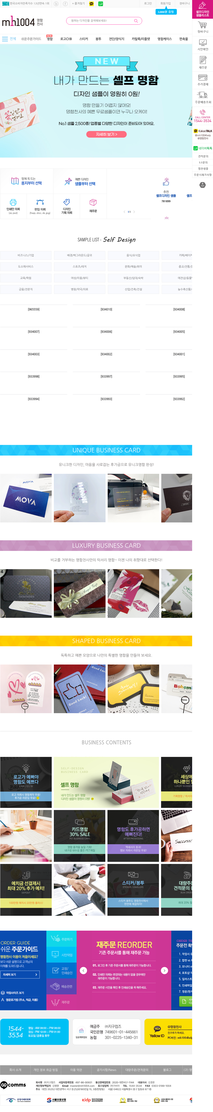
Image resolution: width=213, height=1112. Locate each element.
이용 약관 (76, 1069)
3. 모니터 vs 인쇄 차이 (191, 966)
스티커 (83, 39)
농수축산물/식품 (187, 289)
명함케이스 (164, 39)
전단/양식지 (116, 39)
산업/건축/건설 (133, 289)
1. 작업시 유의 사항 (190, 954)
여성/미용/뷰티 (79, 278)
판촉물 (183, 39)
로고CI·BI (66, 39)
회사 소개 (15, 1069)
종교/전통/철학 (187, 266)
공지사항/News (106, 1069)
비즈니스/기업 (26, 255)
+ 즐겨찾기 (78, 3)
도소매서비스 (25, 266)
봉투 (98, 39)
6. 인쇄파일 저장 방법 (191, 985)
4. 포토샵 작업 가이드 (191, 973)
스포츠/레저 (79, 266)
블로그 (167, 1069)
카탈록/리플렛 (141, 39)
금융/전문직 (26, 289)
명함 (50, 39)
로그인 (148, 3)
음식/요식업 (133, 255)
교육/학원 (25, 278)
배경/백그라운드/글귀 (79, 255)
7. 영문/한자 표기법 (190, 991)
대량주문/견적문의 (136, 1069)
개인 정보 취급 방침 (46, 1069)
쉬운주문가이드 (31, 39)
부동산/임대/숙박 (133, 278)
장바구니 (184, 3)
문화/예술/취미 (133, 266)
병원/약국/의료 (79, 289)
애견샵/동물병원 (187, 278)
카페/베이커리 (187, 255)
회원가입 (165, 3)
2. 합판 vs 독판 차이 (190, 960)
